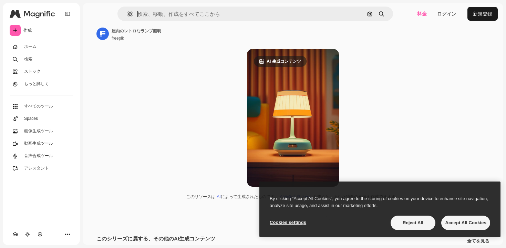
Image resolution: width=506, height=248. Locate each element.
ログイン (446, 14)
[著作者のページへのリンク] (102, 34)
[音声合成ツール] (41, 156)
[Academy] (15, 234)
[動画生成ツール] (41, 143)
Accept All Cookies (465, 222)
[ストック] (41, 71)
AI (218, 196)
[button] (127, 14)
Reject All (413, 222)
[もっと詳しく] (41, 84)
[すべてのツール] (41, 106)
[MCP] (39, 234)
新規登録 (482, 14)
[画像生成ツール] (41, 131)
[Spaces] (41, 118)
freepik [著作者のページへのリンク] (118, 38)
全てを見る (478, 241)
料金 (422, 14)
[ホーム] (41, 46)
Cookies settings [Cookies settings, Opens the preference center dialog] (288, 222)
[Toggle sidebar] (67, 13)
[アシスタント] (41, 168)
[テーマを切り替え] (27, 234)
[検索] (41, 59)
